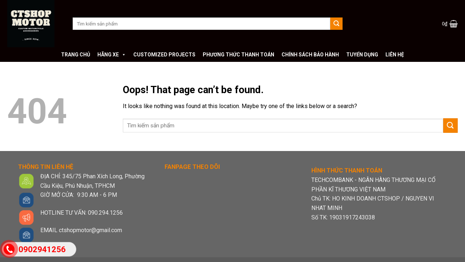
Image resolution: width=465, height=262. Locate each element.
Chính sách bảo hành (310, 54)
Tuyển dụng (362, 54)
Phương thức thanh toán (238, 54)
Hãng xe (111, 54)
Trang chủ (75, 54)
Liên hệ (394, 54)
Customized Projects (164, 54)
